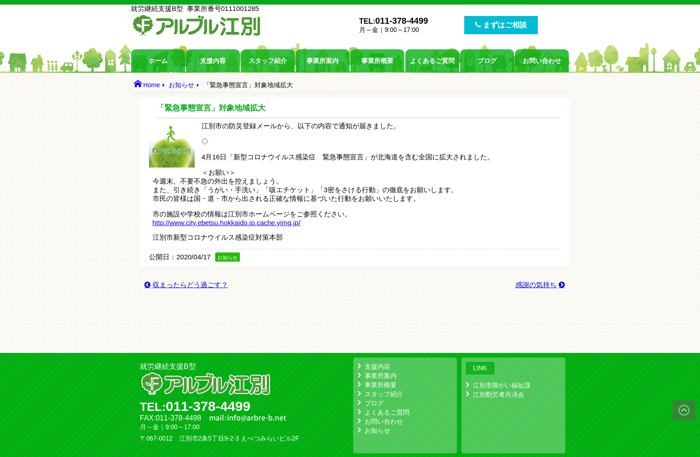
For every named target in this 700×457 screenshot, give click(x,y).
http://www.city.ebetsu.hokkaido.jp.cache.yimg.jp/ (227, 222)
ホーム (158, 60)
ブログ (487, 60)
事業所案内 (323, 60)
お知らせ (181, 85)
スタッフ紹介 (268, 60)
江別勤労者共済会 (498, 394)
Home (151, 85)
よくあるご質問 (432, 60)
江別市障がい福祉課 (501, 385)
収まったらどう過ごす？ (190, 285)
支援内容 (213, 60)
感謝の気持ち (536, 285)
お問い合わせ (542, 60)
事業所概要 (377, 60)
